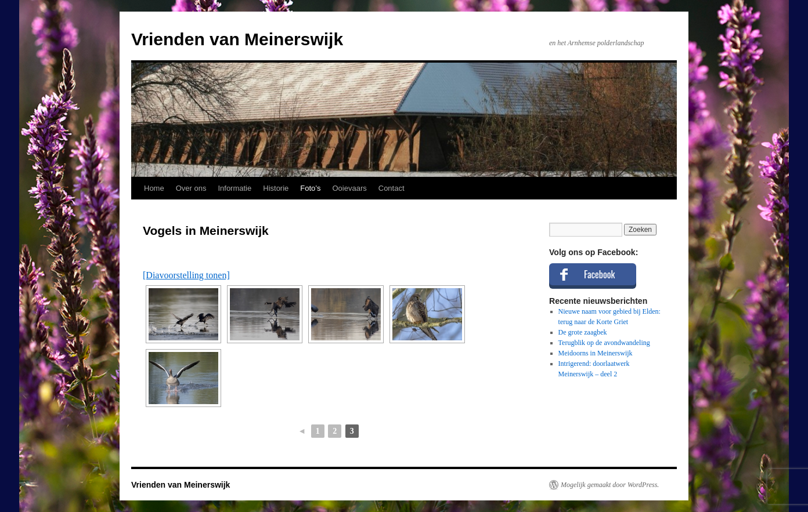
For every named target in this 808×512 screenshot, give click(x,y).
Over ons (191, 188)
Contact (391, 188)
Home (154, 188)
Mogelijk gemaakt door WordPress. (610, 485)
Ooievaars (350, 188)
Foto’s (310, 188)
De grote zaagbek (582, 332)
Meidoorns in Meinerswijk (595, 353)
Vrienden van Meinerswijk (237, 39)
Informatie (234, 188)
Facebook (599, 274)
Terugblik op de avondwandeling (604, 343)
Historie (275, 188)
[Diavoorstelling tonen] (186, 275)
